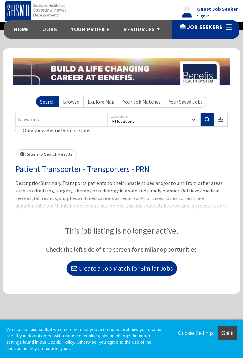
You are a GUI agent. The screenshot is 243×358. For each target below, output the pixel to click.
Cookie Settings (196, 333)
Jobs (50, 29)
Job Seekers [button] (206, 27)
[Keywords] (61, 120)
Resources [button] (139, 29)
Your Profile (90, 29)
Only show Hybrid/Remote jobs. (57, 130)
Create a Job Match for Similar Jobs (122, 268)
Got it (227, 333)
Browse (71, 101)
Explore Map (101, 101)
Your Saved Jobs (186, 101)
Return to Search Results (46, 154)
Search (47, 101)
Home (21, 29)
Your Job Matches (142, 101)
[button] (221, 120)
